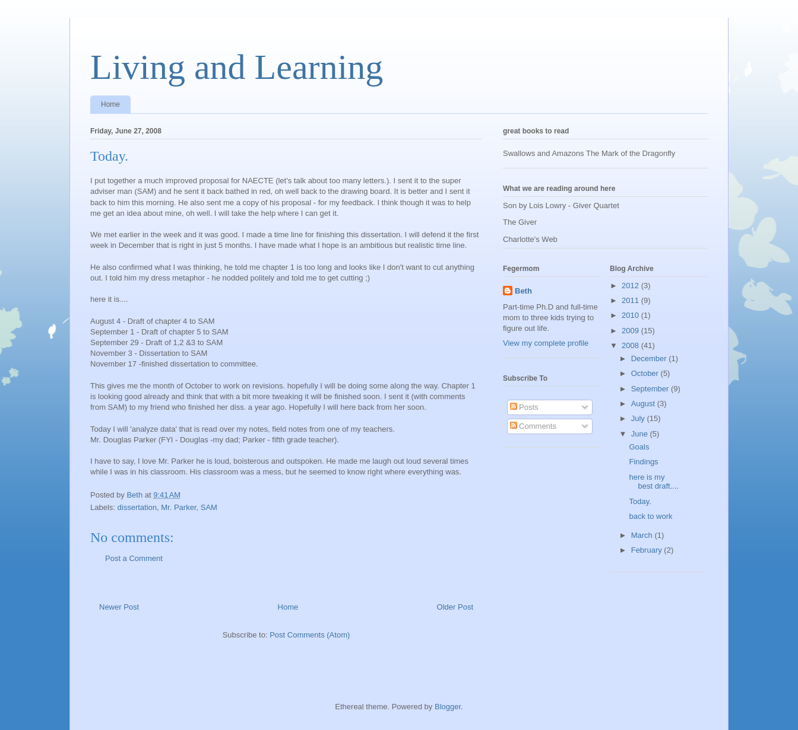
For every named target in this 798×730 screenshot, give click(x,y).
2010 (631, 315)
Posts (524, 407)
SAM (209, 507)
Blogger (448, 706)
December (650, 358)
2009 (631, 330)
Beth (523, 290)
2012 (631, 285)
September (651, 388)
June (640, 433)
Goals (639, 446)
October (646, 373)
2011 (631, 300)
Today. (640, 501)
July (639, 418)
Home (110, 104)
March (643, 535)
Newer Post (119, 607)
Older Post (455, 607)
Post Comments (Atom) (310, 634)
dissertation (137, 507)
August (644, 403)
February (647, 550)
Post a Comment (134, 558)
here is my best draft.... (654, 482)
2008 (631, 345)
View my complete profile (545, 343)
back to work (650, 516)
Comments (533, 426)
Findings (643, 461)
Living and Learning (236, 67)
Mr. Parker (178, 507)
